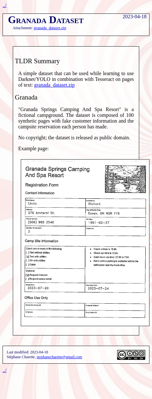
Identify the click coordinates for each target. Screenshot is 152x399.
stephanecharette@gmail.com (59, 357)
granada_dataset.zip (50, 28)
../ (4, 5)
